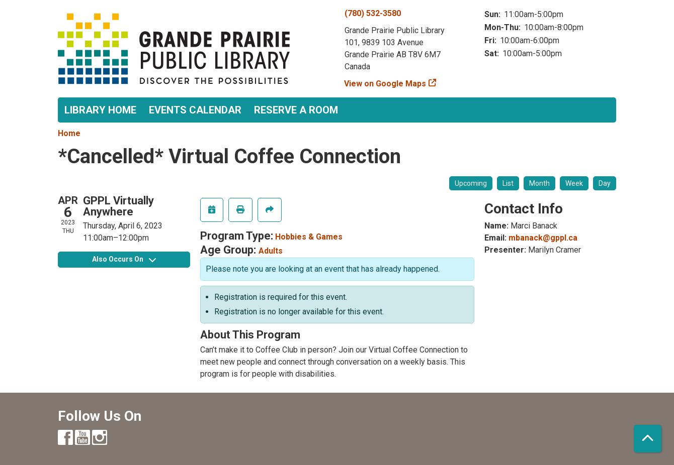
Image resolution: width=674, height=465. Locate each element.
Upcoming (471, 183)
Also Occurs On (124, 259)
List (508, 183)
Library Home (100, 110)
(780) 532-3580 (373, 13)
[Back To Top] (647, 438)
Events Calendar (195, 110)
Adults (271, 251)
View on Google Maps (385, 83)
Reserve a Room (296, 110)
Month (539, 183)
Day (605, 183)
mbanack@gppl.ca (543, 238)
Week (574, 183)
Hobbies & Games (309, 237)
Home (69, 133)
